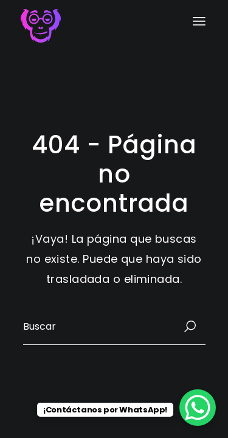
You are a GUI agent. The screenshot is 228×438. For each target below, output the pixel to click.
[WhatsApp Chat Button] (197, 407)
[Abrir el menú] (199, 21)
